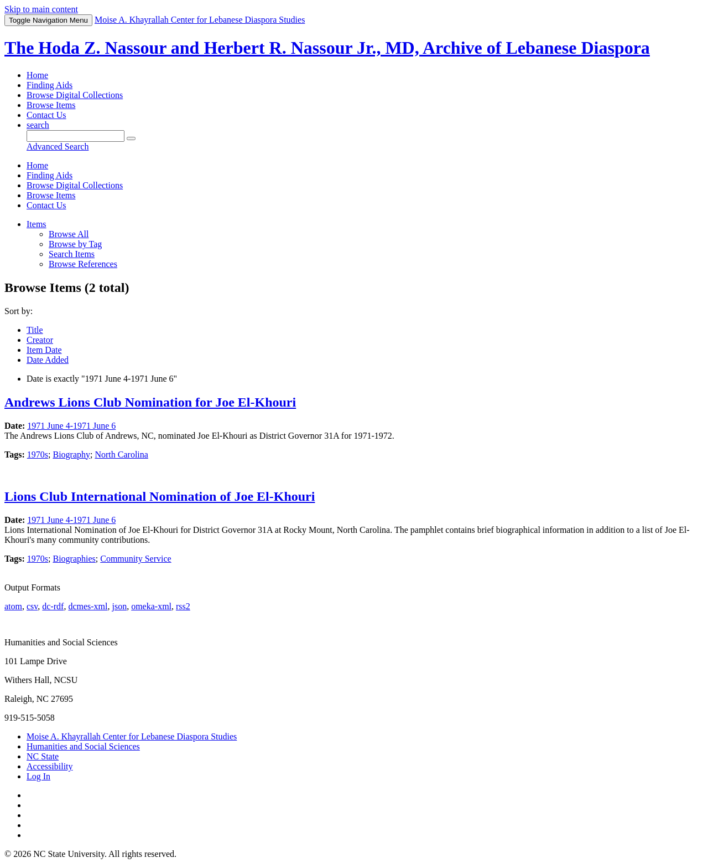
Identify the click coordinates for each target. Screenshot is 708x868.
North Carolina (121, 454)
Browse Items (51, 105)
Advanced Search (57, 146)
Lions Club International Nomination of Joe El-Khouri (159, 496)
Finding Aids (49, 85)
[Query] (75, 136)
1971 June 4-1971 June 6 (71, 425)
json (119, 606)
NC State (43, 756)
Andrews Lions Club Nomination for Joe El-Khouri (150, 402)
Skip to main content (41, 9)
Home (37, 75)
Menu (48, 20)
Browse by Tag (75, 244)
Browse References (83, 264)
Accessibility (50, 766)
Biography (71, 454)
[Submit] (131, 138)
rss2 (183, 606)
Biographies (74, 558)
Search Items (72, 254)
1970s (37, 454)
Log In (38, 776)
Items (36, 224)
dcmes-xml (87, 606)
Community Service (135, 558)
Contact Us (46, 115)
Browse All (68, 234)
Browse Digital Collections (75, 95)
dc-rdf (53, 606)
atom (13, 606)
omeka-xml (151, 606)
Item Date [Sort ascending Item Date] (44, 350)
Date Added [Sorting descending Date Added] (48, 359)
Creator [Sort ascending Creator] (40, 340)
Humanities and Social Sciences (83, 746)
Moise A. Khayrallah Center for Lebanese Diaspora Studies (132, 736)
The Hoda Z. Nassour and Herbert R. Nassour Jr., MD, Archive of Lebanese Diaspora (327, 48)
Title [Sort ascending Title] (35, 330)
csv (32, 606)
